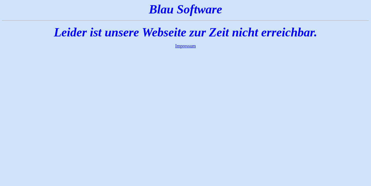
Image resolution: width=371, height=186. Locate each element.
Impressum (185, 46)
